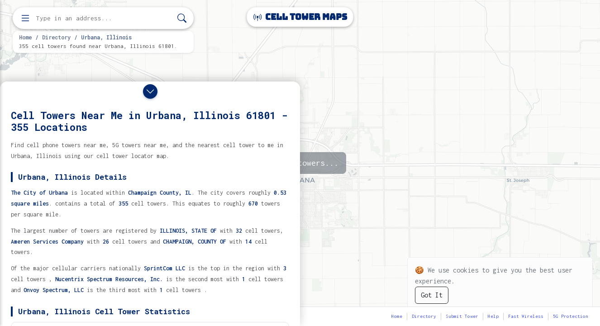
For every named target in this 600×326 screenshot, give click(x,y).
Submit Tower (462, 316)
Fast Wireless (525, 316)
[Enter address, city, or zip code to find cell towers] (104, 18)
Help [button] (493, 316)
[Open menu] (25, 18)
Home (25, 37)
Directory (56, 37)
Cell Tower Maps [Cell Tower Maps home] (300, 17)
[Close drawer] (150, 91)
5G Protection (570, 316)
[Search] (182, 18)
